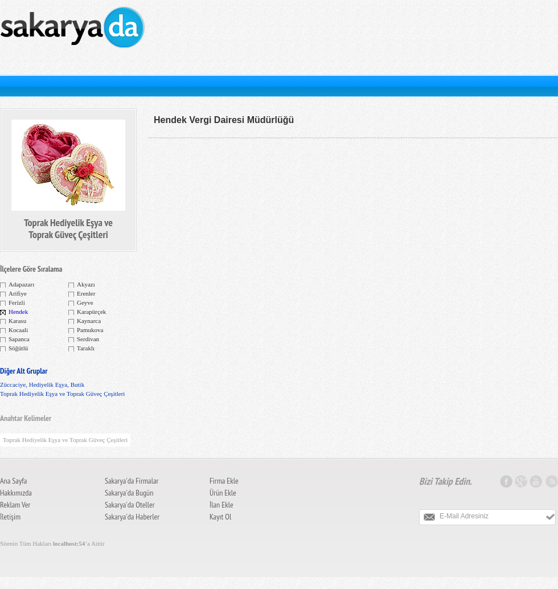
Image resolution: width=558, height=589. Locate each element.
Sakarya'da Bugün (129, 493)
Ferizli (17, 302)
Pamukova (90, 329)
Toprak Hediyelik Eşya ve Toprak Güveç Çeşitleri (62, 393)
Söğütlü (18, 348)
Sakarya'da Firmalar (131, 481)
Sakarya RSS (551, 481)
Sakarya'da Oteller (130, 505)
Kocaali (18, 329)
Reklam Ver (15, 505)
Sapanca (19, 339)
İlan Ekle (221, 505)
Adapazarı (21, 284)
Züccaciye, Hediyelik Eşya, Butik (42, 384)
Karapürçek (91, 311)
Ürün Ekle (223, 493)
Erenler (86, 293)
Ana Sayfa (13, 481)
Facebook (507, 481)
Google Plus (522, 481)
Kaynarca (89, 320)
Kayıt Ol (220, 517)
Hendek (18, 311)
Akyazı (86, 284)
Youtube (537, 481)
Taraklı (86, 348)
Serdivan (88, 339)
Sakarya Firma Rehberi (74, 37)
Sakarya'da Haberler (132, 517)
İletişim (10, 517)
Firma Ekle (224, 481)
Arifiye (18, 293)
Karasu (17, 320)
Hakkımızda (16, 493)
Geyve (85, 302)
